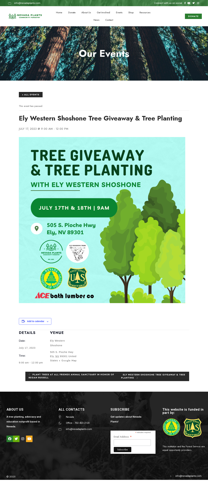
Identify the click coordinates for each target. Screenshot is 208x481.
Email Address (123, 437)
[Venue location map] (98, 351)
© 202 (10, 477)
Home (60, 12)
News (96, 20)
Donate (72, 12)
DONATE (193, 16)
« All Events (30, 95)
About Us (86, 12)
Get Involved (103, 12)
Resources (144, 12)
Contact (109, 20)
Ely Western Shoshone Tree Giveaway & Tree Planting (153, 377)
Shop (130, 12)
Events (119, 12)
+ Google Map (68, 361)
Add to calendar (35, 322)
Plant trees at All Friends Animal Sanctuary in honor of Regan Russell (71, 377)
